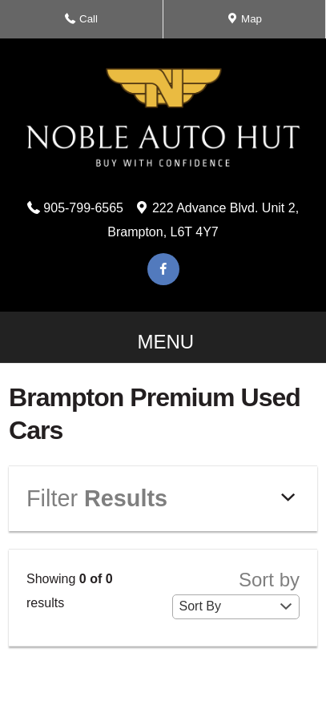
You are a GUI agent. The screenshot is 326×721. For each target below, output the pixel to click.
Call (85, 23)
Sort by (236, 593)
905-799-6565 (83, 208)
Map (244, 23)
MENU (162, 347)
